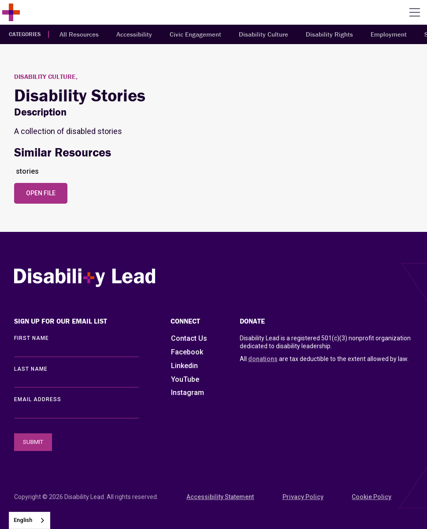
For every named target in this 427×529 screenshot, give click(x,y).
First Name (31, 338)
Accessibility (134, 34)
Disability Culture (263, 34)
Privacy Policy (302, 496)
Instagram (187, 392)
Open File (41, 193)
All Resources (79, 34)
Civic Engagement (195, 34)
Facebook (187, 352)
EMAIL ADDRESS (37, 399)
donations (263, 358)
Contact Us (189, 338)
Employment (389, 34)
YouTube (185, 379)
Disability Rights (329, 34)
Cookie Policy (371, 496)
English (23, 520)
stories (27, 171)
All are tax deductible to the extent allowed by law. (324, 359)
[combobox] (29, 520)
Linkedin (184, 365)
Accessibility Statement (220, 496)
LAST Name (31, 369)
